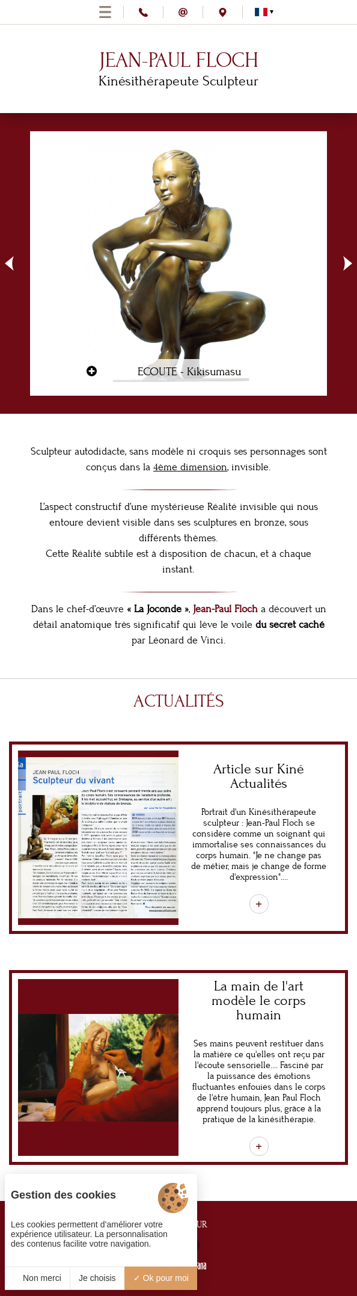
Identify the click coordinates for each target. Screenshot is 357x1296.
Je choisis (97, 1278)
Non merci (37, 1278)
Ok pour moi (161, 1278)
